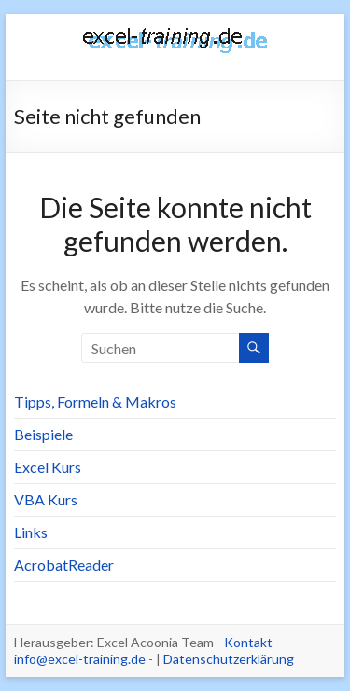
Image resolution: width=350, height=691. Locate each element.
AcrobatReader (64, 565)
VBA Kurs (45, 499)
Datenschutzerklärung (228, 659)
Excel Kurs (47, 467)
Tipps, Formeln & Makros (95, 401)
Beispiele (43, 434)
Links (31, 532)
